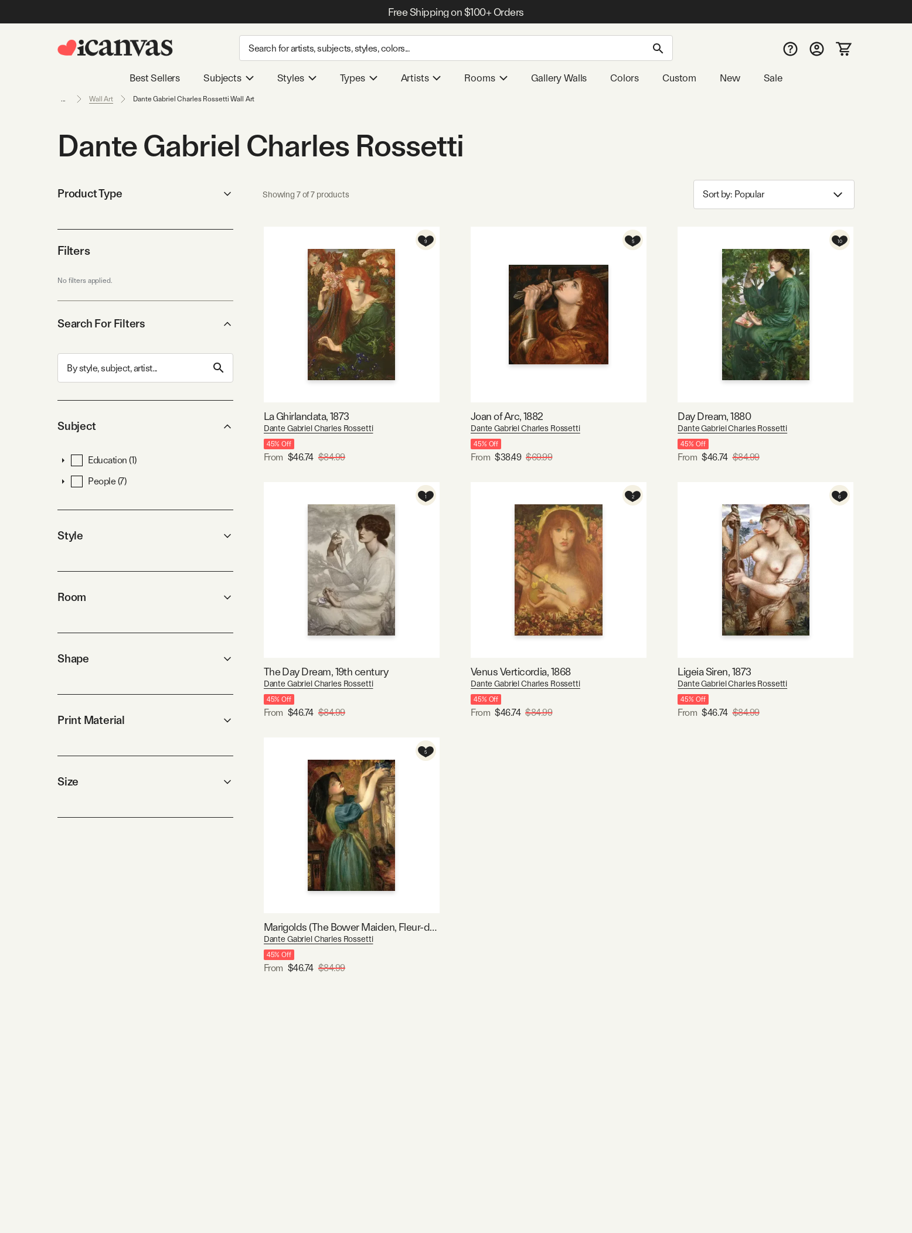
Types (358, 78)
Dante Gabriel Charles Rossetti (318, 428)
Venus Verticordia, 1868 (521, 671)
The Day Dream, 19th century (326, 671)
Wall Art (101, 99)
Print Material (145, 720)
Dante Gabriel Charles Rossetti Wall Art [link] (193, 99)
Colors (624, 78)
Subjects (228, 78)
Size (145, 781)
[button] (63, 460)
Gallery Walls (559, 78)
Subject (145, 426)
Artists (421, 78)
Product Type (145, 193)
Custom (679, 78)
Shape (145, 658)
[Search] (456, 48)
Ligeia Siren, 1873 (714, 671)
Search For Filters (145, 323)
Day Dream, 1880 (714, 416)
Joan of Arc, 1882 (507, 416)
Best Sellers (155, 78)
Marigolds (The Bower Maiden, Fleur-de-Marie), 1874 (352, 927)
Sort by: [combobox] (774, 194)
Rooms (485, 78)
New (730, 78)
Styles (297, 78)
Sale (773, 78)
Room (145, 597)
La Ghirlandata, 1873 (306, 416)
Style (145, 535)
